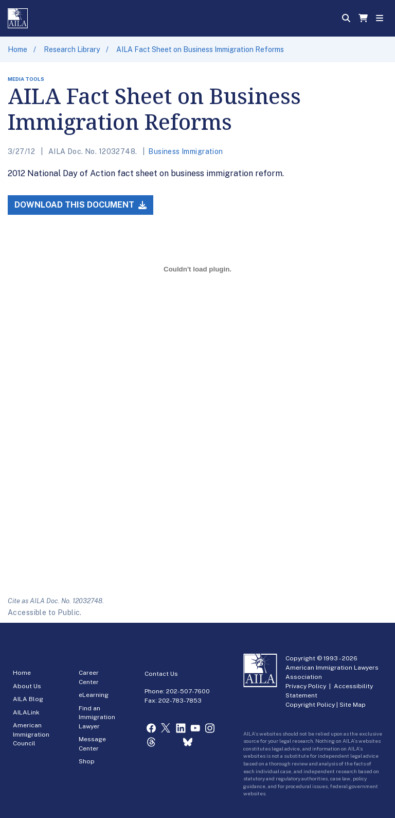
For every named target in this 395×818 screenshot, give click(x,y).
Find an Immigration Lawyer (97, 717)
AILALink (26, 712)
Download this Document (80, 205)
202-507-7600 (188, 691)
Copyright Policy (310, 704)
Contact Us (161, 673)
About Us (27, 686)
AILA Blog (28, 699)
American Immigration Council (31, 734)
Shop (87, 761)
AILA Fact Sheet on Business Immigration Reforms (200, 49)
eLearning (94, 694)
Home (17, 49)
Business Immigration (185, 151)
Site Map (352, 704)
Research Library (72, 49)
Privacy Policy (305, 686)
